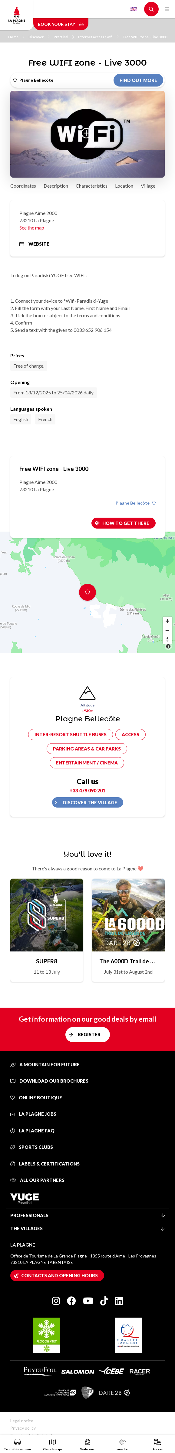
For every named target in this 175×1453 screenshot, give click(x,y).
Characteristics (91, 186)
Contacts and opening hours (59, 1275)
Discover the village (90, 802)
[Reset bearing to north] (167, 639)
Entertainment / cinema (87, 762)
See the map (31, 227)
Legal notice (21, 1420)
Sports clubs (31, 1147)
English (133, 9)
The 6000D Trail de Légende (128, 961)
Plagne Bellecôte (136, 503)
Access (130, 734)
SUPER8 (46, 961)
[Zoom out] (167, 630)
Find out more (138, 80)
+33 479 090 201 (87, 790)
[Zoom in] (167, 621)
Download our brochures (49, 1081)
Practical (64, 37)
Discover (39, 37)
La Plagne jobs (33, 1114)
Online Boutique (36, 1097)
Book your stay (61, 24)
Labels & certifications (45, 1163)
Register (89, 1034)
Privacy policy (23, 1428)
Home (16, 37)
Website (34, 244)
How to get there (125, 523)
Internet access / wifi (98, 37)
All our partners (37, 1180)
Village (148, 186)
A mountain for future (45, 1064)
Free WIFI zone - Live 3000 (145, 37)
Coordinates (23, 186)
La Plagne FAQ (32, 1130)
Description (56, 186)
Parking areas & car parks (87, 748)
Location (124, 186)
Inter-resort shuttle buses (71, 734)
